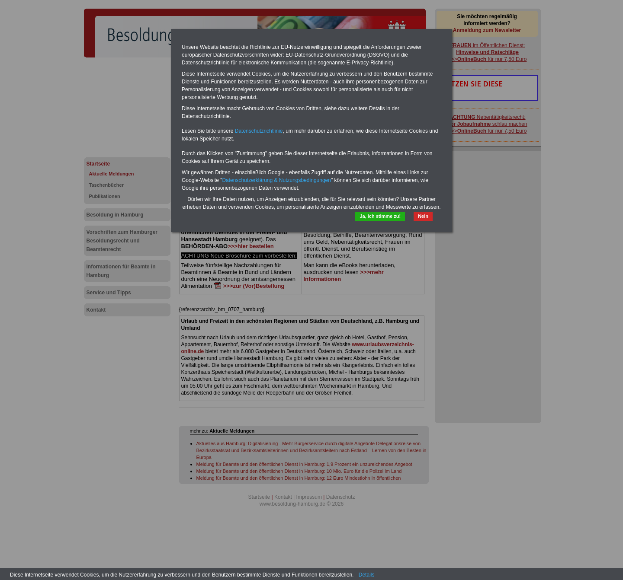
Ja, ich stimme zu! (380, 216)
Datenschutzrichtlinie (259, 131)
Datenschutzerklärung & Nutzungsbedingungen (276, 180)
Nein (423, 216)
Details (367, 575)
